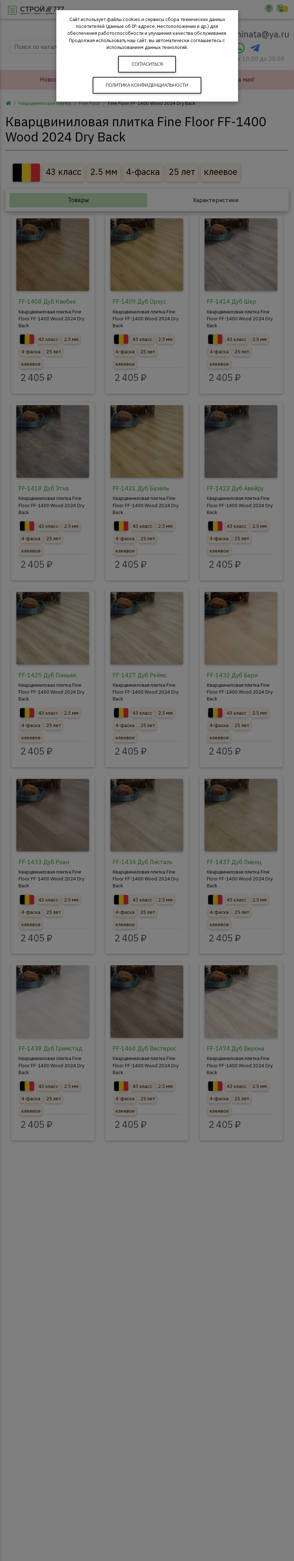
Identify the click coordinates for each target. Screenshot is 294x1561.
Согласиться (147, 64)
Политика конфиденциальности (147, 85)
